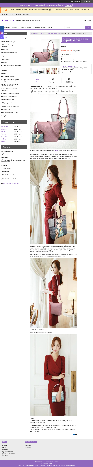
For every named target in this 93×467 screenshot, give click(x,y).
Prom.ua (55, 461)
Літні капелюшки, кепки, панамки (9, 89)
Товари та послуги (39, 33)
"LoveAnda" (6, 27)
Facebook (28, 445)
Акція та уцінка (26, 27)
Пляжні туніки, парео (8, 99)
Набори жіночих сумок (54, 33)
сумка (56, 150)
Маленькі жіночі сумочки (9, 52)
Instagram (28, 447)
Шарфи (4, 70)
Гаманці (4, 62)
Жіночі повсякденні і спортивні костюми (11, 66)
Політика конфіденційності (68, 465)
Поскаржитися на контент (53, 465)
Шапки (4, 73)
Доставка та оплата (39, 27)
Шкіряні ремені (7, 103)
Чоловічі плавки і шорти (9, 96)
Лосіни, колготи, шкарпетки (10, 106)
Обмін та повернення (8, 453)
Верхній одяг (6, 109)
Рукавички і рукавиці (8, 76)
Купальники (5, 59)
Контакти (5, 449)
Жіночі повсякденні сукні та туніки (10, 80)
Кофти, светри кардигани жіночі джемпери (10, 84)
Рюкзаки (5, 49)
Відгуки (4, 447)
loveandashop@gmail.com (11, 183)
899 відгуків (77, 1)
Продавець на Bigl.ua (46, 463)
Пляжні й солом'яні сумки (10, 112)
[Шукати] (88, 27)
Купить (68, 5)
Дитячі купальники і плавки (10, 93)
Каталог (14, 27)
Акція (4, 116)
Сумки (4, 56)
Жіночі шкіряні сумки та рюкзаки (9, 45)
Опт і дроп (5, 455)
